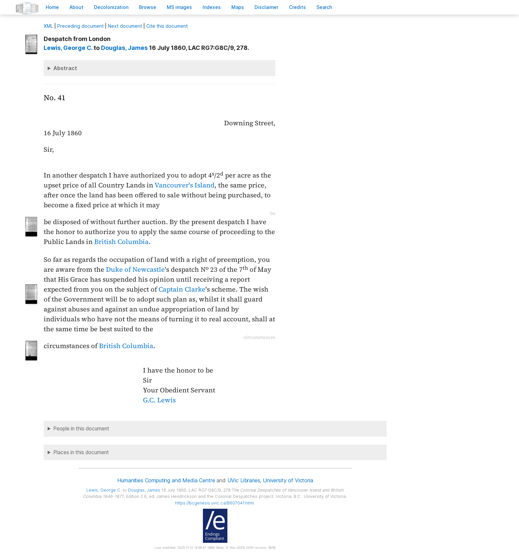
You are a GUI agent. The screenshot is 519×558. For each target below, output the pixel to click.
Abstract (65, 68)
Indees (212, 7)
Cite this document (167, 26)
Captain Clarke (182, 289)
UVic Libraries (243, 480)
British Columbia (121, 241)
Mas (237, 7)
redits (297, 7)
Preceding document (80, 26)
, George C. (68, 47)
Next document (125, 26)
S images (179, 7)
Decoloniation (111, 7)
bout (76, 7)
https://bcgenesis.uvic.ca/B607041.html (214, 502)
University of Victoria (288, 480)
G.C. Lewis (159, 400)
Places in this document (81, 452)
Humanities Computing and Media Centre (166, 480)
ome (52, 7)
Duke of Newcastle (135, 269)
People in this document (81, 428)
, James (124, 47)
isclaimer (266, 7)
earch (324, 7)
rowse (147, 7)
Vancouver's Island (184, 185)
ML (48, 26)
